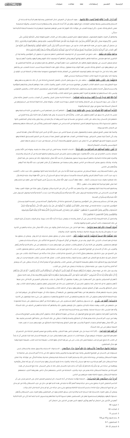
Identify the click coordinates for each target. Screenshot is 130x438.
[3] (27, 50)
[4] (78, 184)
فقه (81, 4)
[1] (109, 41)
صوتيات (59, 4)
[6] (40, 275)
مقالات (71, 4)
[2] (16, 41)
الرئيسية (119, 4)
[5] (84, 215)
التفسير (107, 4)
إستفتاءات (93, 4)
